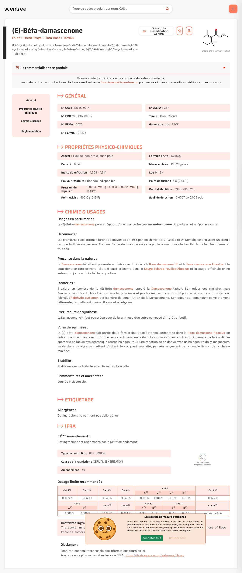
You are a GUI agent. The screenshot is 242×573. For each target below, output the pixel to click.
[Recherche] (120, 9)
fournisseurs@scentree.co (119, 82)
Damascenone (71, 264)
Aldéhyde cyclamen (85, 297)
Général (31, 100)
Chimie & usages (31, 121)
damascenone (84, 224)
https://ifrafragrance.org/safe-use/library (155, 555)
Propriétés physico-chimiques (31, 111)
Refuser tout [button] (177, 538)
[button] (152, 538)
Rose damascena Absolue (204, 264)
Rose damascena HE (163, 264)
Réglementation (31, 131)
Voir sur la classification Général (155, 31)
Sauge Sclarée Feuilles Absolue (166, 268)
